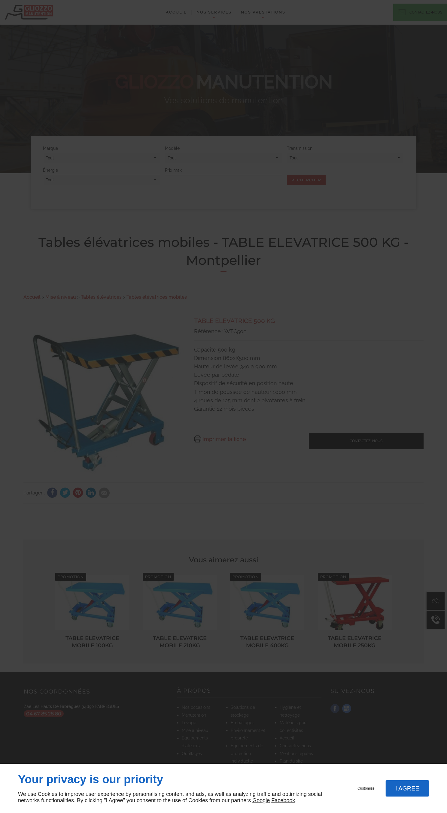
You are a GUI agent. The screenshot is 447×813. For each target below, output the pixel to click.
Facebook (283, 800)
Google (261, 800)
